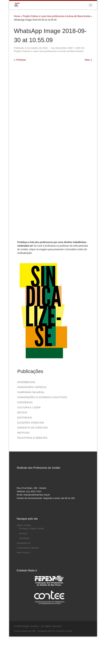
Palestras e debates (32, 437)
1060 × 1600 (74, 48)
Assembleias (26, 382)
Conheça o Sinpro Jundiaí (31, 528)
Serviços (23, 533)
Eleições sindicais (30, 422)
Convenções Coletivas (27, 548)
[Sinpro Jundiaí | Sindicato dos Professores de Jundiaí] (17, 5)
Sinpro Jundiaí (24, 525)
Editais (22, 412)
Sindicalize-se (23, 543)
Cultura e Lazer (29, 407)
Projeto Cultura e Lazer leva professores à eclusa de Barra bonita (56, 16)
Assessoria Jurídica (32, 387)
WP (34, 631)
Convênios (25, 402)
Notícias (23, 432)
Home (17, 16)
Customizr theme (64, 631)
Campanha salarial (31, 392)
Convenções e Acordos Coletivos (42, 397)
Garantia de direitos (32, 427)
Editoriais (24, 417)
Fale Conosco (23, 552)
